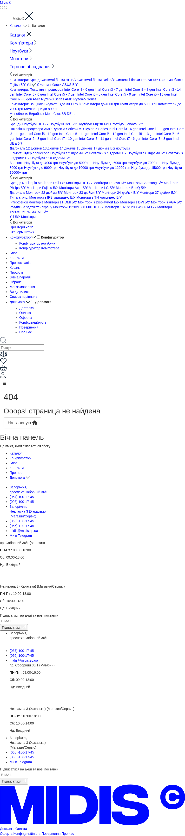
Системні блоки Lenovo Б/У (137, 80)
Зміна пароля (20, 277)
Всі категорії (21, 75)
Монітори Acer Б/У (74, 188)
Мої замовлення (22, 287)
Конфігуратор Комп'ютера (39, 248)
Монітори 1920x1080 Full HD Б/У (79, 207)
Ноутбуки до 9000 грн (41, 168)
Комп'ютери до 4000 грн (101, 104)
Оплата (25, 313)
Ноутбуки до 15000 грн (149, 168)
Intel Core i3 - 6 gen (79, 89)
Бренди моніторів (24, 183)
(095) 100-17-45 (22, 502)
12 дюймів (34, 148)
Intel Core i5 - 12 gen (107, 134)
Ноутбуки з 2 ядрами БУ (69, 153)
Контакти (17, 258)
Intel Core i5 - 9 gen (123, 94)
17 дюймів (101, 148)
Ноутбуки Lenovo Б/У (126, 124)
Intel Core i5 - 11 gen (75, 134)
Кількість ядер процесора (30, 153)
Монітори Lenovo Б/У (110, 183)
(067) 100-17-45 (22, 497)
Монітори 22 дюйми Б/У (45, 192)
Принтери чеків (21, 227)
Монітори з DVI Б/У (135, 202)
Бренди (16, 124)
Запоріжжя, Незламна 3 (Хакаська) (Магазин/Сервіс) (28, 511)
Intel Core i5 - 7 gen (62, 94)
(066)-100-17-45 (22, 526)
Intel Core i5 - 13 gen (140, 134)
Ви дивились (20, 292)
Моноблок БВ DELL (60, 114)
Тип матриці (19, 197)
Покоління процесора (27, 129)
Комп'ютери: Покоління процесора (37, 89)
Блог (13, 253)
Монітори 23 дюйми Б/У (83, 192)
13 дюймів (51, 148)
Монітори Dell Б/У (52, 183)
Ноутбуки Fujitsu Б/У (94, 124)
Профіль (16, 272)
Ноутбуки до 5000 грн (76, 163)
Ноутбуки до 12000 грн (113, 168)
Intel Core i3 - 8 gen (140, 89)
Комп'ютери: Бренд (25, 80)
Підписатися (14, 627)
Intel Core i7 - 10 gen (63, 139)
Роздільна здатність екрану (31, 207)
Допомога (20, 302)
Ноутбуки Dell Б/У (63, 124)
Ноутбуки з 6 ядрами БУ (146, 153)
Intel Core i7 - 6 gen (127, 139)
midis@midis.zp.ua (24, 531)
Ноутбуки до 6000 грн (110, 163)
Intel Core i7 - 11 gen (95, 139)
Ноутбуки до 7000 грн (145, 163)
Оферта (25, 318)
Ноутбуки (21, 51)
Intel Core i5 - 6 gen (31, 94)
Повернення (28, 327)
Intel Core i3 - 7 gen (110, 89)
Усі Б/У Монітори (23, 217)
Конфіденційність (32, 322)
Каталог (19, 26)
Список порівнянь (23, 297)
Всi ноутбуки (120, 148)
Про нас (25, 332)
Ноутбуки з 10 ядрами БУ (50, 158)
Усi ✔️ (32, 85)
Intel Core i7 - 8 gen (157, 139)
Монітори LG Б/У (102, 188)
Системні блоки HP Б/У (59, 80)
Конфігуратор (23, 237)
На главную (22, 422)
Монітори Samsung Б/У (145, 183)
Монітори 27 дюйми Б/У (157, 192)
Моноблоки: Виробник (27, 114)
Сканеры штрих (22, 232)
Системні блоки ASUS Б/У (57, 85)
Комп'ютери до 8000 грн (42, 109)
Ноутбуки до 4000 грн (41, 163)
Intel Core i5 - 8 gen (92, 94)
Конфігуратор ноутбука (37, 243)
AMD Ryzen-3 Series (49, 99)
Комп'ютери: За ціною (27, 104)
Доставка (26, 308)
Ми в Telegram (21, 535)
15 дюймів (85, 148)
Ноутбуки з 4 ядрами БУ (108, 153)
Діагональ (18, 148)
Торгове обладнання (32, 66)
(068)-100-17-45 (22, 521)
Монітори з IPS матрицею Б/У (52, 197)
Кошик (15, 267)
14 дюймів (68, 148)
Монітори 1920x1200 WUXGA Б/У (131, 207)
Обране (16, 282)
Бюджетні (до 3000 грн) (63, 104)
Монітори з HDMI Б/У (61, 202)
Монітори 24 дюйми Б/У (120, 192)
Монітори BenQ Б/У (131, 188)
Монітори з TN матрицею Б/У (99, 197)
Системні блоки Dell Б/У (97, 80)
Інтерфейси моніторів (27, 202)
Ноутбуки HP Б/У (35, 124)
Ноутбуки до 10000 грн (77, 168)
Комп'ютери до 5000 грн (139, 104)
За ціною (17, 163)
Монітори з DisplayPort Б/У (99, 202)
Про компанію (20, 263)
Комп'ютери (23, 43)
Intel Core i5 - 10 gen (155, 94)
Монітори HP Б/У (79, 183)
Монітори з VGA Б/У (166, 202)
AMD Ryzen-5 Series (81, 99)
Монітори (21, 58)
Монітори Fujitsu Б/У (43, 188)
